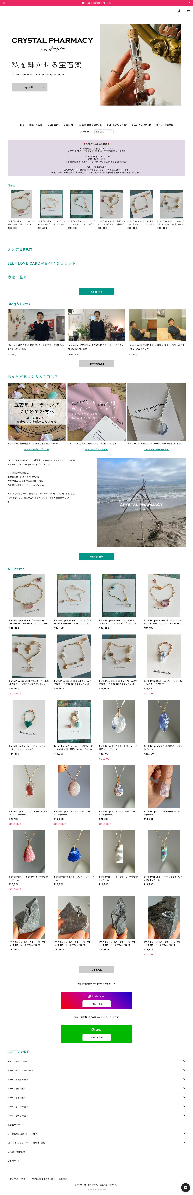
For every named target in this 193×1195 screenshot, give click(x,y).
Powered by (96, 1189)
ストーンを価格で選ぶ (18, 1115)
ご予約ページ (14, 1160)
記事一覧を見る (96, 363)
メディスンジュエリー (17, 1061)
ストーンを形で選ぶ (17, 1088)
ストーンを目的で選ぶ (18, 1106)
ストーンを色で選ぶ (17, 1097)
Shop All (69, 125)
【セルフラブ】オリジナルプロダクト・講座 (26, 1142)
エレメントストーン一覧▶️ (156, 449)
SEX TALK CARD (141, 125)
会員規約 (63, 1179)
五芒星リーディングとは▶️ (36, 449)
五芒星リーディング (17, 1124)
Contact (84, 131)
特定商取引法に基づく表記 (43, 1179)
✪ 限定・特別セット (17, 1151)
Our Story (96, 556)
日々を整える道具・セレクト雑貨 (23, 1133)
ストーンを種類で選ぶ (18, 1079)
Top (22, 125)
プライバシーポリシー (18, 1179)
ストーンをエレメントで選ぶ (20, 1070)
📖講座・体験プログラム (90, 125)
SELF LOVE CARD (117, 125)
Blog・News (35, 125)
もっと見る (96, 969)
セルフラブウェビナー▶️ (96, 449)
